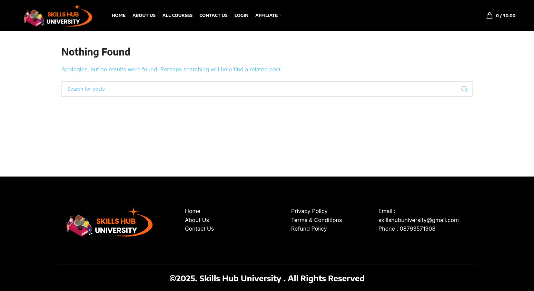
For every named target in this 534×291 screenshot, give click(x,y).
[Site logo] (57, 14)
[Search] (267, 89)
